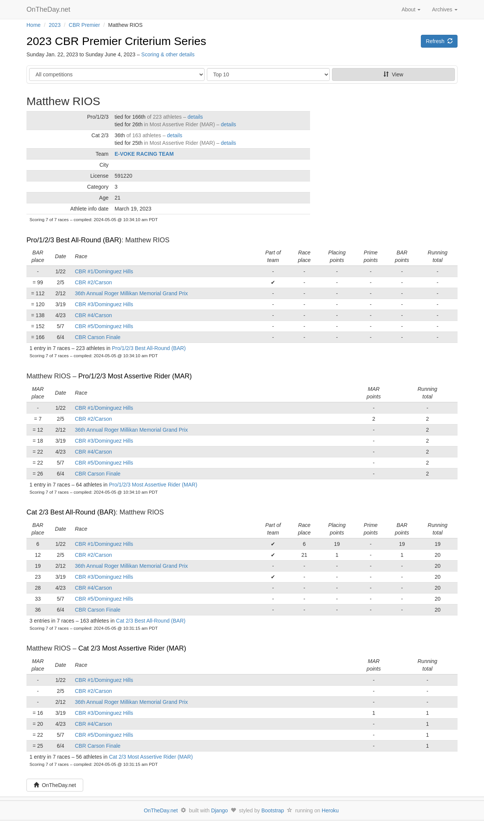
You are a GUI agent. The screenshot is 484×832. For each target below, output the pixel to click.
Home (33, 25)
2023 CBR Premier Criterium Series (116, 41)
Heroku (330, 810)
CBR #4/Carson (93, 315)
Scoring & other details (168, 54)
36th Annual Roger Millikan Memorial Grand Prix (131, 293)
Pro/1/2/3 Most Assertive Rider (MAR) (135, 376)
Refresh (439, 41)
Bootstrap (272, 810)
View (393, 74)
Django (219, 810)
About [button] (411, 9)
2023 (54, 25)
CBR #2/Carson (93, 282)
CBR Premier (84, 25)
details (195, 117)
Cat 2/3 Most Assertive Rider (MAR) (132, 648)
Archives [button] (445, 9)
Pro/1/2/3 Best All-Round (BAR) (73, 240)
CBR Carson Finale (98, 337)
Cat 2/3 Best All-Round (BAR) (71, 512)
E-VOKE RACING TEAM (144, 154)
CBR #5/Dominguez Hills (104, 326)
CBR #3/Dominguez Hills (104, 304)
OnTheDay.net (49, 9)
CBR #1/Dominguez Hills (104, 271)
